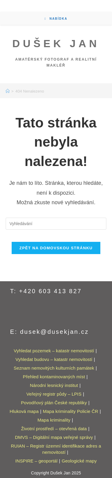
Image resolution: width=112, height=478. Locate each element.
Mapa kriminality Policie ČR (70, 411)
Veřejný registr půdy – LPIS (53, 393)
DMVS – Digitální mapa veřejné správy (54, 437)
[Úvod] (8, 91)
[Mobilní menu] (56, 18)
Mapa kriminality (54, 419)
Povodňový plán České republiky (54, 402)
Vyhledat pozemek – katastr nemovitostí (54, 350)
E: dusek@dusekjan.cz (49, 331)
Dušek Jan (55, 43)
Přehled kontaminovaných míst (54, 376)
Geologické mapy (79, 460)
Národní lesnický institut (54, 385)
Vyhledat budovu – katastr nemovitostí (54, 359)
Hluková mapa (24, 411)
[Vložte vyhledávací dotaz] (56, 224)
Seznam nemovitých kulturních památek (54, 368)
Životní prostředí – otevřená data (54, 428)
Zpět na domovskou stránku (56, 248)
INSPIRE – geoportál (36, 460)
